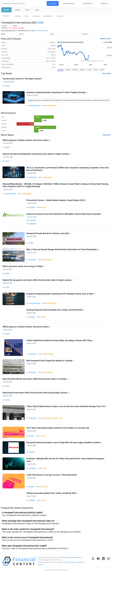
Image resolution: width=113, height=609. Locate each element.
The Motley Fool (33, 185)
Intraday (60, 69)
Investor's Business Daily (35, 109)
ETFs (27, 10)
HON (40, 22)
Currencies (36, 16)
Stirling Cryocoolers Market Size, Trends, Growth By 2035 (52, 527)
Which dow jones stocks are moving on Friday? (24, 282)
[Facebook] (98, 596)
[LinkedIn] (103, 596)
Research (84, 34)
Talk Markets (33, 217)
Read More (106, 140)
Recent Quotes (68, 3)
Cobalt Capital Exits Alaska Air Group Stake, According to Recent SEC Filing (60, 363)
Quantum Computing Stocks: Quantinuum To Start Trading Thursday (57, 94)
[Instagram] (108, 596)
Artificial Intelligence (49, 185)
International (47, 16)
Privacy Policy (69, 597)
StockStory (32, 465)
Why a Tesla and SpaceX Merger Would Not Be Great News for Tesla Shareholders (63, 264)
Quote (21, 34)
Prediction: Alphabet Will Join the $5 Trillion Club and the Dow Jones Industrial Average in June (66, 491)
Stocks (17, 10)
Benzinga (32, 256)
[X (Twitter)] (93, 596)
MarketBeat (32, 482)
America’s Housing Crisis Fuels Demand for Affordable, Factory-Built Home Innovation (64, 225)
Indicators (104, 3)
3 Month (82, 69)
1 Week (67, 69)
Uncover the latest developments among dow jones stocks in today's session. (37, 160)
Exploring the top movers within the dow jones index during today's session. (36, 419)
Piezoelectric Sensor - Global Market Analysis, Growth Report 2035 (57, 210)
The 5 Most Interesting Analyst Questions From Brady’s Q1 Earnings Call (58, 457)
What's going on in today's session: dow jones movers (27, 145)
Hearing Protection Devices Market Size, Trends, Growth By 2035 (56, 329)
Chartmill (8, 86)
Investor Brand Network (11, 202)
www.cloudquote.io (75, 592)
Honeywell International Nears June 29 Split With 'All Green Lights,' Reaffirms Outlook (64, 473)
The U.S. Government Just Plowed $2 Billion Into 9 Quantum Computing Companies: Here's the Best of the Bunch (68, 176)
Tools (37, 10)
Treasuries (59, 16)
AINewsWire (33, 232)
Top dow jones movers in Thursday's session (23, 79)
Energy (43, 519)
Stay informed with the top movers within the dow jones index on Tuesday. (36, 404)
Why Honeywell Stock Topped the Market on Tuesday (50, 385)
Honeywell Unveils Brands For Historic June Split (49, 247)
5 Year (102, 69)
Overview (17, 16)
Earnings (44, 465)
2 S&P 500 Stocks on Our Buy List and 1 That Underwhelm (52, 507)
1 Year (89, 69)
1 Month (74, 69)
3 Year (95, 69)
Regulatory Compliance (49, 377)
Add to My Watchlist (45, 31)
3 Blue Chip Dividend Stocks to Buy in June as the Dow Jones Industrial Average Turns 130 (67, 434)
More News (106, 73)
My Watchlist (87, 3)
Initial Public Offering (53, 109)
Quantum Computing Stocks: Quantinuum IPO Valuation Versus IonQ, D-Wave (61, 312)
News (27, 16)
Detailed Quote (105, 39)
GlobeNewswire (33, 235)
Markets (6, 10)
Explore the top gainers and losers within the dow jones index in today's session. (38, 297)
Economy (45, 217)
